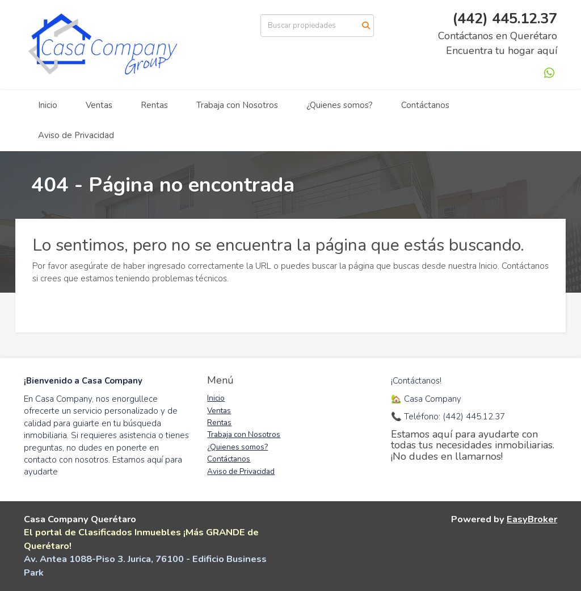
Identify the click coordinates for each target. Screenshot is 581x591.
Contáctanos (425, 105)
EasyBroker (532, 519)
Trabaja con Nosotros (237, 105)
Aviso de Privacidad (76, 135)
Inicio (47, 105)
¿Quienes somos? (339, 105)
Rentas (154, 105)
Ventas (99, 105)
